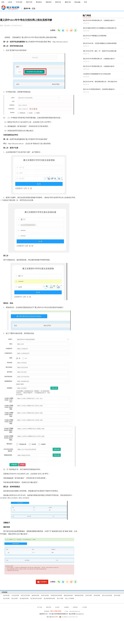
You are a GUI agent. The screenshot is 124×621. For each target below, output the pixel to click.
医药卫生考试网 (25, 595)
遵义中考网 (60, 598)
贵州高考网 (97, 595)
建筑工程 (68, 2)
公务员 (10, 2)
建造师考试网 (35, 595)
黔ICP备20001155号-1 (52, 617)
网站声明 (48, 607)
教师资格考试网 (79, 595)
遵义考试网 (6, 598)
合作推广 (57, 607)
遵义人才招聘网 (69, 598)
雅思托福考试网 (68, 595)
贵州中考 (27, 8)
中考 (17, 2)
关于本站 (39, 607)
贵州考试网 (6, 595)
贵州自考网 (117, 595)
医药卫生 (58, 2)
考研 (27, 2)
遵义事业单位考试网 (36, 598)
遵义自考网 (14, 598)
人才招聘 (84, 607)
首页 (2, 2)
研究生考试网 (45, 595)
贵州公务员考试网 (107, 595)
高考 (20, 2)
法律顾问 (66, 607)
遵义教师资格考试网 (49, 598)
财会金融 (77, 2)
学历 (30, 2)
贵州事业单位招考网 (56, 595)
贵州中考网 (88, 595)
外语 (85, 2)
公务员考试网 (15, 595)
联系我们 (75, 607)
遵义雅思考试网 (24, 598)
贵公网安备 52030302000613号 (68, 617)
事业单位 (39, 2)
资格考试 (48, 2)
